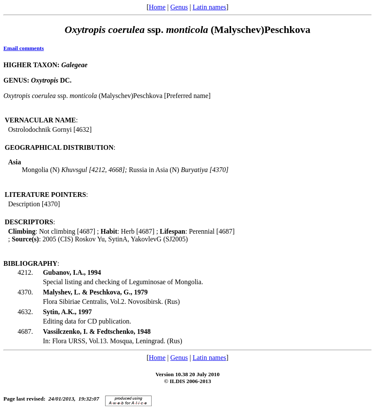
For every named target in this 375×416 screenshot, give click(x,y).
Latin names (209, 7)
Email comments (23, 48)
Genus (179, 7)
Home (157, 7)
